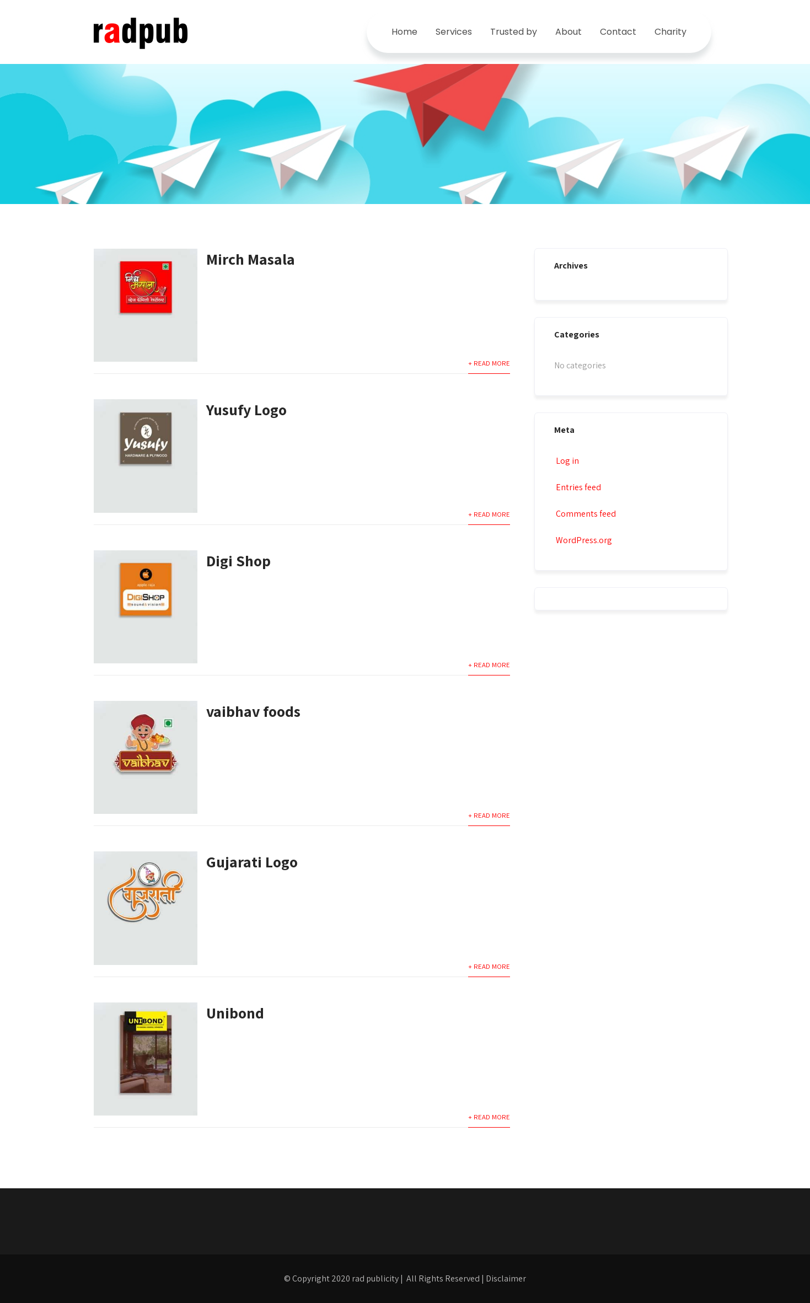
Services (454, 31)
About (568, 31)
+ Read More (489, 363)
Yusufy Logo (246, 409)
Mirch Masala (250, 259)
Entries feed (577, 487)
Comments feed (585, 513)
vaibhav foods (253, 711)
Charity (670, 31)
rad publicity (375, 1278)
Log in (566, 460)
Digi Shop (238, 560)
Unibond (235, 1012)
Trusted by (513, 31)
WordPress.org (583, 540)
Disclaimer (506, 1278)
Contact (618, 31)
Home (404, 31)
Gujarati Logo (252, 861)
